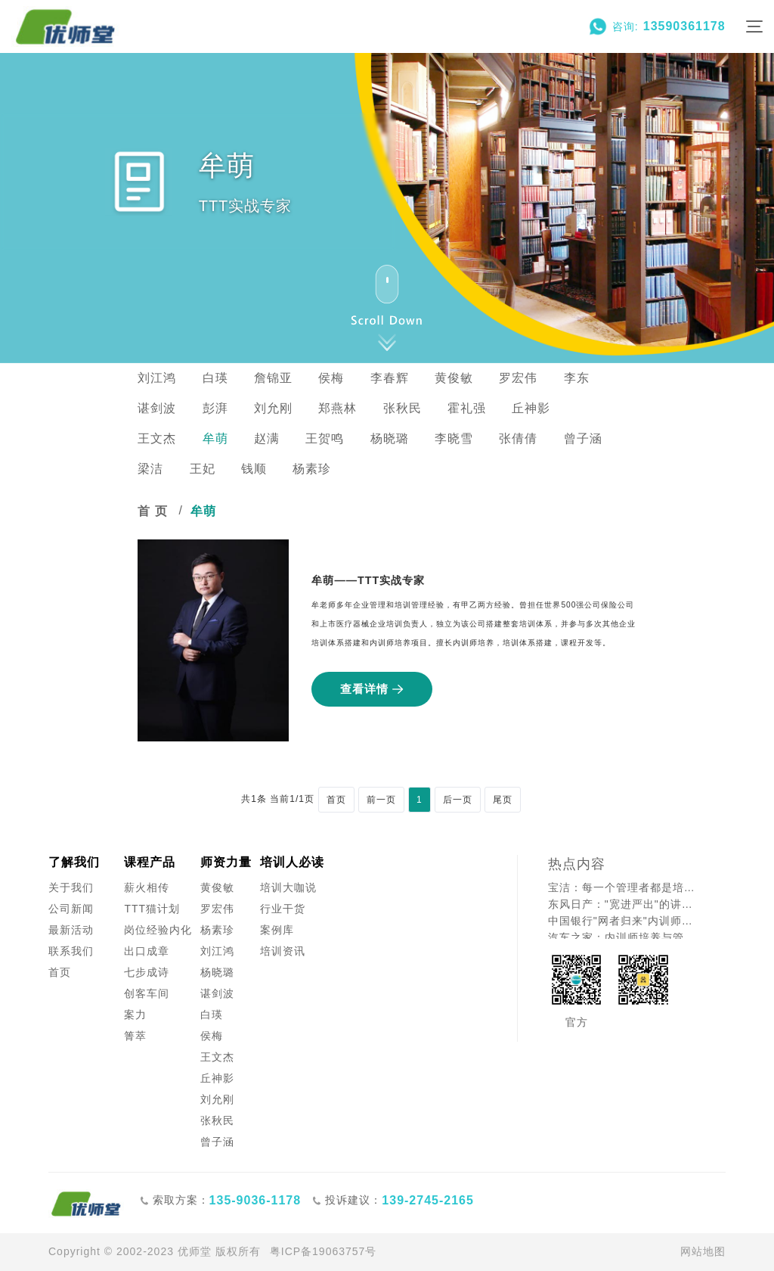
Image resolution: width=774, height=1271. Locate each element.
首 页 (152, 511)
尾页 (502, 799)
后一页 (457, 799)
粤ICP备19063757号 (323, 1251)
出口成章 (146, 951)
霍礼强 (466, 408)
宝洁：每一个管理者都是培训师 (624, 887)
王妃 (202, 468)
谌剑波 (157, 408)
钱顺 (254, 468)
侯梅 (331, 377)
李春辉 (389, 377)
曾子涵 (583, 438)
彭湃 (215, 408)
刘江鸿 (157, 377)
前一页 (381, 799)
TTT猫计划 (152, 909)
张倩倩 (518, 438)
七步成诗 (146, 972)
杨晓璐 (389, 438)
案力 (135, 1014)
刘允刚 (273, 408)
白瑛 (215, 377)
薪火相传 (146, 887)
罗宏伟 (518, 377)
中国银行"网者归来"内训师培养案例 (624, 921)
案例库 (277, 930)
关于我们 (71, 887)
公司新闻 (71, 909)
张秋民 (402, 408)
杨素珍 (312, 468)
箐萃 (135, 1036)
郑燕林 (337, 408)
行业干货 (282, 909)
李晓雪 (454, 438)
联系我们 (71, 951)
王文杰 (157, 438)
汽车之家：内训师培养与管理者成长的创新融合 (624, 937)
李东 (577, 377)
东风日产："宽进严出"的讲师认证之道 (624, 904)
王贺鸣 (324, 438)
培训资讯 (282, 951)
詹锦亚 (273, 377)
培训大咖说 (288, 887)
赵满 (267, 438)
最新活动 (71, 930)
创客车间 (146, 993)
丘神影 (531, 408)
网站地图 (703, 1251)
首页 (336, 799)
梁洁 (150, 468)
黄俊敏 (454, 377)
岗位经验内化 (158, 930)
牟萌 (215, 438)
